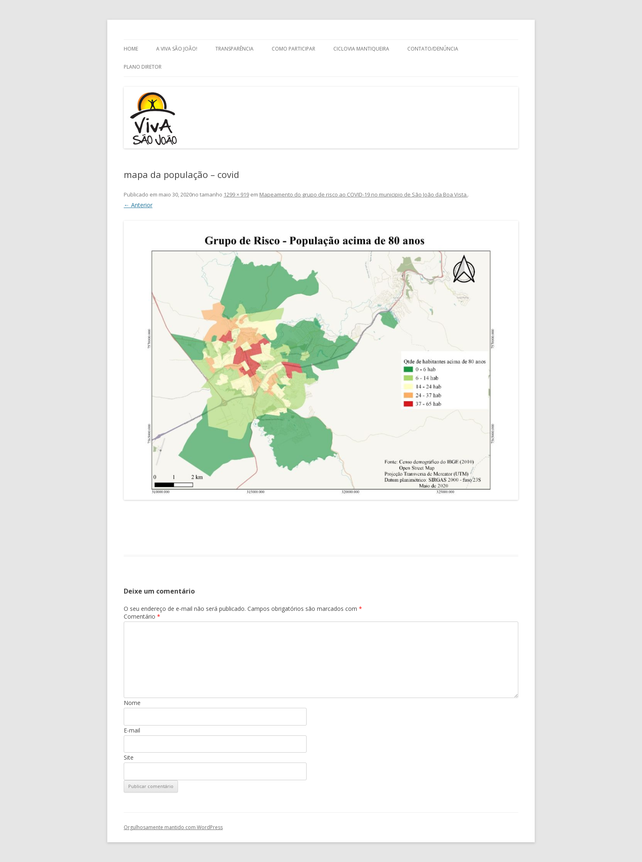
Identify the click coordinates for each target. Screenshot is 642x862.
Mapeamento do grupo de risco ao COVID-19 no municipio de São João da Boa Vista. (363, 194)
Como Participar (293, 48)
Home (131, 48)
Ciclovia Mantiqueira (361, 48)
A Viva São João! (176, 48)
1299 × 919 (236, 194)
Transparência (234, 48)
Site (129, 757)
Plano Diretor (143, 66)
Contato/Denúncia (432, 48)
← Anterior (138, 205)
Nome (132, 703)
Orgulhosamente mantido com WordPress (173, 827)
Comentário (142, 616)
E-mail (132, 730)
